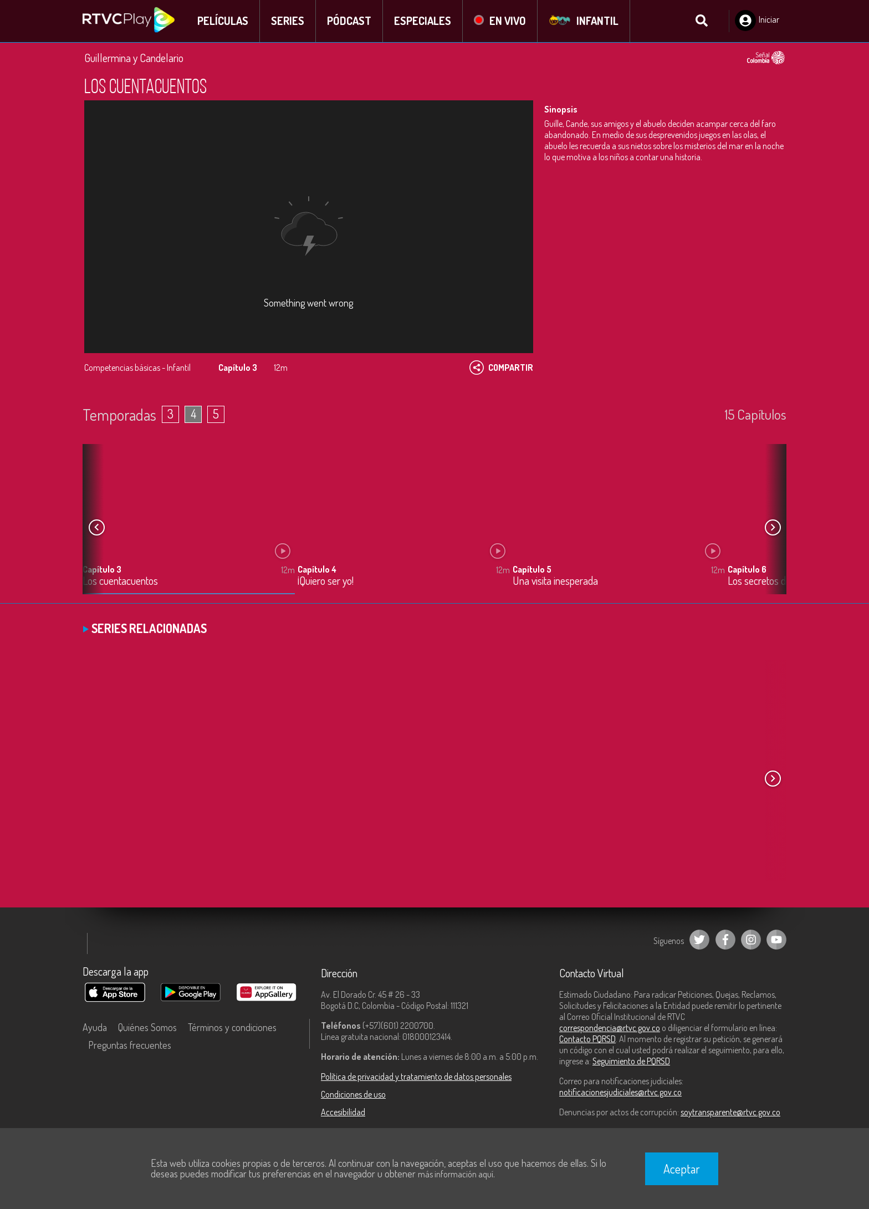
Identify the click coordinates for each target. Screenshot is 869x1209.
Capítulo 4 (317, 569)
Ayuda (95, 1028)
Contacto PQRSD (587, 1039)
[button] (772, 528)
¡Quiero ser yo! (326, 581)
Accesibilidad (343, 1112)
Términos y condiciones (232, 1028)
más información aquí (455, 1174)
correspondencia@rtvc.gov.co (609, 1028)
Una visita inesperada (555, 581)
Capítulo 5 (532, 569)
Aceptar (681, 1168)
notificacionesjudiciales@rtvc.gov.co (620, 1092)
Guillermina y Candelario (133, 58)
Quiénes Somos (147, 1028)
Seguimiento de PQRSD (631, 1061)
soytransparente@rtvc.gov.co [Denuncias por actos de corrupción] (730, 1112)
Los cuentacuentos (120, 581)
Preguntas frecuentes (129, 1045)
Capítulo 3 (102, 569)
